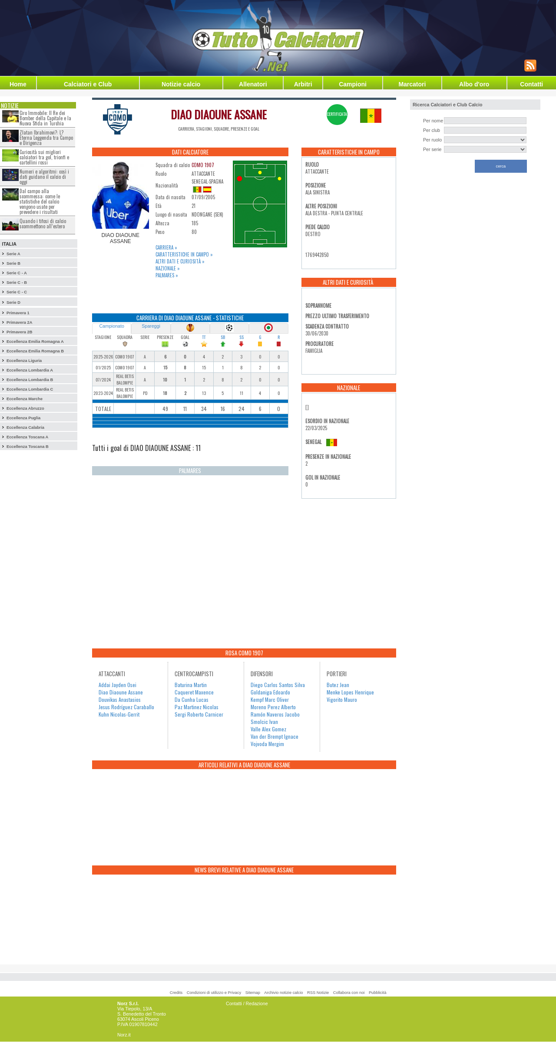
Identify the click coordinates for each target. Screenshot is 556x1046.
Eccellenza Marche (25, 399)
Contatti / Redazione (247, 1003)
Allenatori (253, 84)
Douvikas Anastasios (120, 699)
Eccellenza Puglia (23, 418)
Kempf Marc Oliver (270, 699)
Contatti (531, 84)
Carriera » (166, 247)
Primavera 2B (20, 332)
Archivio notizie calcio (283, 992)
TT (203, 337)
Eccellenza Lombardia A (30, 370)
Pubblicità (377, 992)
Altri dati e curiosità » (180, 261)
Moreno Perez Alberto (273, 706)
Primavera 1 (18, 313)
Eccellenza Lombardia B (30, 380)
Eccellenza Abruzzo (25, 408)
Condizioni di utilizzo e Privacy (214, 992)
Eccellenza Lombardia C (30, 389)
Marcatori (412, 84)
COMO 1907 (203, 164)
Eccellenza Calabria (25, 427)
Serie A (13, 254)
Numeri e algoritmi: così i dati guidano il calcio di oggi (44, 176)
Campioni (353, 84)
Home (18, 84)
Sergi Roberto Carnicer (199, 714)
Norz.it (124, 1034)
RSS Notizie (318, 992)
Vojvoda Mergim (267, 743)
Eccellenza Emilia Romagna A (35, 341)
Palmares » (167, 275)
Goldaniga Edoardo (270, 692)
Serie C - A (17, 273)
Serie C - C (17, 292)
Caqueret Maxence (194, 692)
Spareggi (151, 326)
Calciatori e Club (88, 84)
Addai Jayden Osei (117, 684)
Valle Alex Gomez (268, 729)
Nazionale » (168, 268)
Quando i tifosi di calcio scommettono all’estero (43, 223)
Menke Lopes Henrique (350, 692)
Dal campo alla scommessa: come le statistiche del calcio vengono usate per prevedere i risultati (40, 201)
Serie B (13, 263)
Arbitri (303, 84)
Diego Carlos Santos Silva (278, 684)
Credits (176, 992)
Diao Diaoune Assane (121, 692)
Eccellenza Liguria (24, 361)
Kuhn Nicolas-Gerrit (119, 714)
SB (223, 337)
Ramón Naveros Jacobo (275, 714)
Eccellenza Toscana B (28, 446)
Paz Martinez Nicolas (196, 706)
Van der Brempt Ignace (274, 736)
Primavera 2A (20, 322)
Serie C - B (17, 282)
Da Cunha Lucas (191, 699)
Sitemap (252, 992)
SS (241, 337)
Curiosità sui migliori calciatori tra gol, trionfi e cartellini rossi (44, 157)
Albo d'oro (474, 84)
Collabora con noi (349, 992)
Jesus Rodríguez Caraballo (126, 706)
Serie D (13, 302)
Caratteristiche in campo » (184, 254)
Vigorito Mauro (342, 699)
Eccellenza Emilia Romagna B (35, 351)
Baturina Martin (191, 684)
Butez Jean (338, 684)
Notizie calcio (181, 84)
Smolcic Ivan (264, 721)
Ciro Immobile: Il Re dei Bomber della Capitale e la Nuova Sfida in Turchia (45, 118)
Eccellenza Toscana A (27, 437)
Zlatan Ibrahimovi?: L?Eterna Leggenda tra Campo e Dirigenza (46, 137)
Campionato (111, 326)
